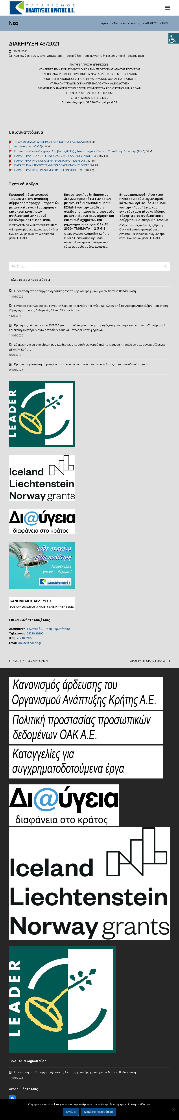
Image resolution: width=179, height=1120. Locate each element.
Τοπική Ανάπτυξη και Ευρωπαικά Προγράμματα (113, 56)
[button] (167, 7)
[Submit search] (165, 266)
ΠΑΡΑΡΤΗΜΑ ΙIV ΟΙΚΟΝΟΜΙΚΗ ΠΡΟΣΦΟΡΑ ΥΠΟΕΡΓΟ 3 (49, 161)
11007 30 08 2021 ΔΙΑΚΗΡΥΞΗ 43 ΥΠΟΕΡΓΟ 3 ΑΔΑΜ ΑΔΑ (50, 142)
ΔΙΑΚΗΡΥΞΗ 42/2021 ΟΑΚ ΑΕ (29, 661)
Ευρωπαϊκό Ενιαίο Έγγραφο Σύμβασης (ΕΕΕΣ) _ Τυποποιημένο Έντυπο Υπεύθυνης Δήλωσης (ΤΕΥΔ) (79, 151)
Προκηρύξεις (73, 56)
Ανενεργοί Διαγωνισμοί (48, 56)
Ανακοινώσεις (23, 56)
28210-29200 (35, 633)
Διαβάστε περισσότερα (98, 1111)
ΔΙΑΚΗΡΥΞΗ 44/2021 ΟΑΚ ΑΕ (150, 661)
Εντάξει (71, 1111)
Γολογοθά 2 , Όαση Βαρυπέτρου (48, 629)
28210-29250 (25, 638)
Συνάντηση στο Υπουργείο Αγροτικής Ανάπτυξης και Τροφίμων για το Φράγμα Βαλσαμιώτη (75, 291)
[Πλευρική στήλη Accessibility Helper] (173, 38)
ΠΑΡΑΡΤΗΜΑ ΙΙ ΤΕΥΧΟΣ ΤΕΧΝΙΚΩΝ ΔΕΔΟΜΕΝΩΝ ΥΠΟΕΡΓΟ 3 (53, 165)
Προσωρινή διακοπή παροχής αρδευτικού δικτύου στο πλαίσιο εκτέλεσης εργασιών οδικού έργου (80, 364)
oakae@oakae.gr (29, 643)
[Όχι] (173, 1109)
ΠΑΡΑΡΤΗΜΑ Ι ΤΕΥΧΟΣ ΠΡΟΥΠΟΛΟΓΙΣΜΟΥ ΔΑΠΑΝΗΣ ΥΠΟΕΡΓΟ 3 (56, 156)
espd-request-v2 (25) (28, 146)
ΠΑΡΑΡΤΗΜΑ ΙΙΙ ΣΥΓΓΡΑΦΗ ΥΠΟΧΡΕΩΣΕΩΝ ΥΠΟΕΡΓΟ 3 (49, 170)
